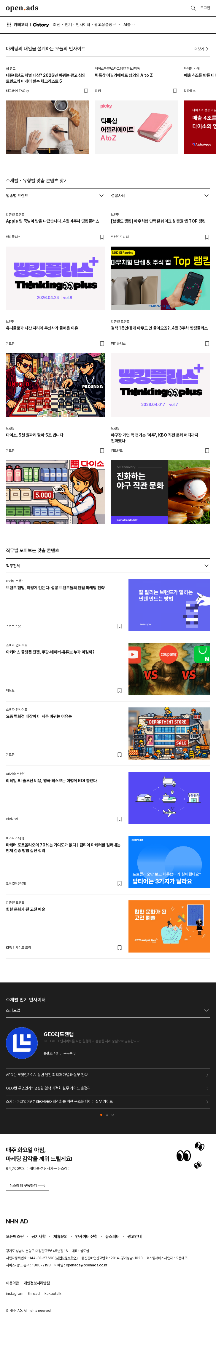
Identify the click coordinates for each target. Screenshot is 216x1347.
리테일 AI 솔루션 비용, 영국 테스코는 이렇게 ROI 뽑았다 (51, 780)
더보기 (202, 49)
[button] (101, 1115)
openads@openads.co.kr (86, 1265)
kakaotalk (53, 1293)
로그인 (205, 8)
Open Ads (22, 8)
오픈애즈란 (15, 1236)
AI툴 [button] (127, 24)
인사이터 (83, 24)
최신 (56, 24)
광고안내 (134, 1236)
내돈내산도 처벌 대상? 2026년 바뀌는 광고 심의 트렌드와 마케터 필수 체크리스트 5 (45, 78)
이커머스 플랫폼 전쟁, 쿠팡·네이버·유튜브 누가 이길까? (50, 652)
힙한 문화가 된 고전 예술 (25, 909)
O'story (41, 24)
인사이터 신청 (86, 1236)
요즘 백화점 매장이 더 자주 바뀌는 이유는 (39, 716)
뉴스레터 (112, 1236)
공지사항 (38, 1236)
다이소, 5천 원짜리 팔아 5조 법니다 (34, 435)
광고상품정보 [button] (105, 24)
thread (34, 1293)
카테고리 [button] (17, 25)
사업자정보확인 (66, 1258)
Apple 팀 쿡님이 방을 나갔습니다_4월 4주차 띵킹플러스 (52, 221)
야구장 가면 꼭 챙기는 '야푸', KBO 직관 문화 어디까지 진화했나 (154, 438)
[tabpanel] (108, 766)
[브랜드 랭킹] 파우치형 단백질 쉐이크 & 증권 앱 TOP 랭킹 (158, 221)
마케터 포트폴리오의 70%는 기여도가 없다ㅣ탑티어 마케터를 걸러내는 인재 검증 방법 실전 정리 (63, 848)
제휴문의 (60, 1236)
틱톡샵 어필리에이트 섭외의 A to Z (124, 75)
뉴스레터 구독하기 (27, 1185)
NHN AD (17, 1221)
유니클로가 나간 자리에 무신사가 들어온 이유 (42, 328)
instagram (14, 1293)
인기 (68, 24)
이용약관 (12, 1283)
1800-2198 (41, 1265)
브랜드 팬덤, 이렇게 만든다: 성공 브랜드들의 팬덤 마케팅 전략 (55, 587)
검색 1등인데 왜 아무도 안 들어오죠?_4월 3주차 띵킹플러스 (159, 328)
